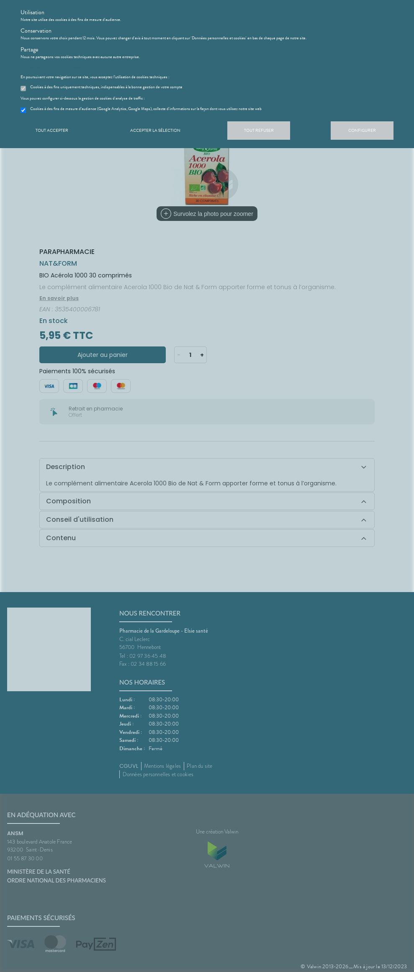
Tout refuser (259, 130)
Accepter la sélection (155, 130)
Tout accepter (52, 130)
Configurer (362, 130)
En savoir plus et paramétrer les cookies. (53, 67)
